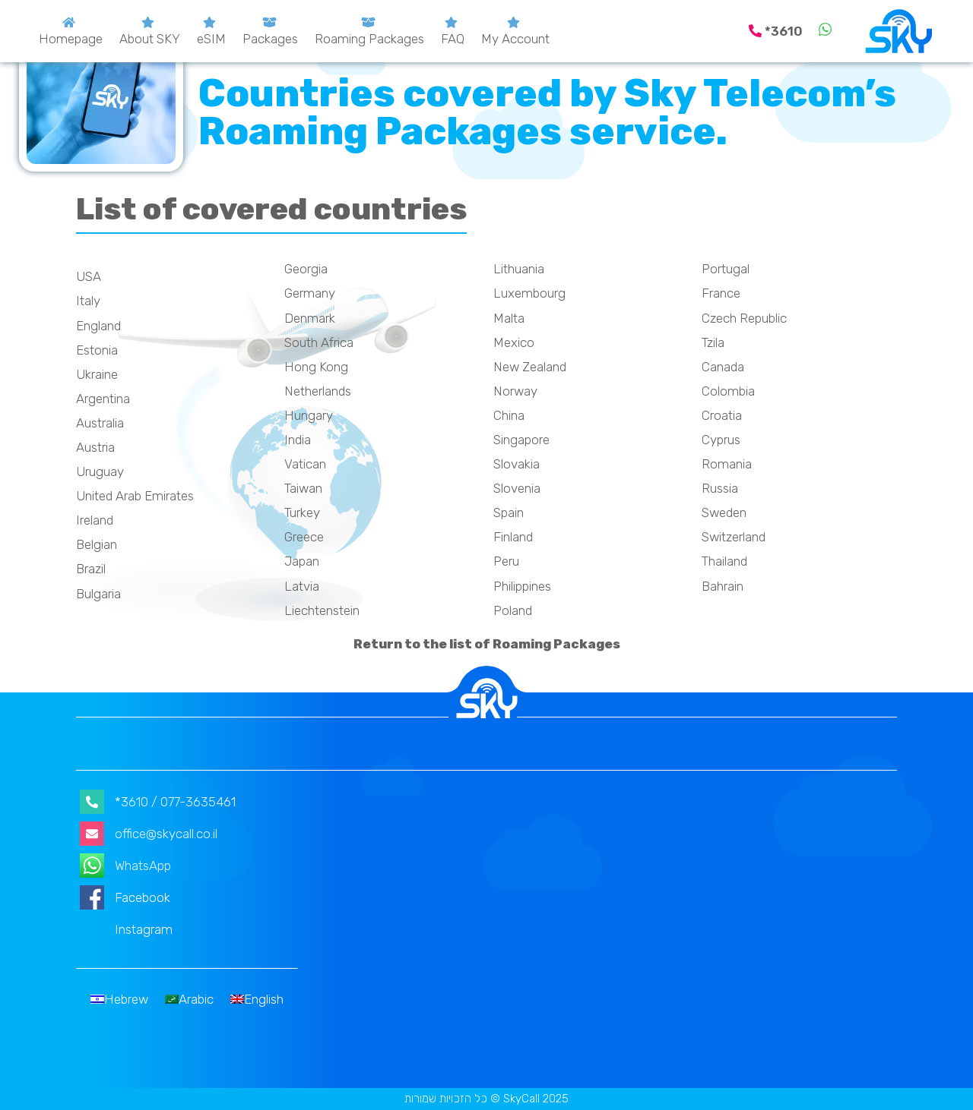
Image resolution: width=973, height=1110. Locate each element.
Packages (270, 38)
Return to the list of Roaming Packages (486, 643)
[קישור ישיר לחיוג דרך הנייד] (777, 31)
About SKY (149, 38)
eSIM (211, 38)
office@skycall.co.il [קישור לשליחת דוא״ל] (148, 833)
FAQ (452, 38)
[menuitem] (119, 999)
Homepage (71, 38)
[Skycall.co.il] (899, 31)
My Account (515, 38)
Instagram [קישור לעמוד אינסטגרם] (126, 929)
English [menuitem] (264, 999)
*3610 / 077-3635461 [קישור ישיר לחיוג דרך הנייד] (158, 802)
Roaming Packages (369, 38)
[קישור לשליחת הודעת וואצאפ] (825, 31)
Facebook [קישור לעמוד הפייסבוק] (125, 897)
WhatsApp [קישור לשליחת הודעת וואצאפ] (125, 865)
